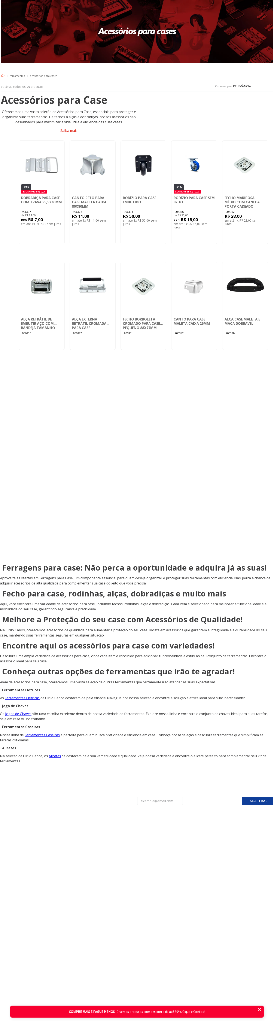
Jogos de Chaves (18, 713)
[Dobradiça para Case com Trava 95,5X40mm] (41, 192)
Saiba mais (68, 130)
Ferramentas (17, 76)
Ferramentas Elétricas (22, 698)
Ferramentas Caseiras (42, 735)
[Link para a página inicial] (3, 76)
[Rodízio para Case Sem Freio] (194, 192)
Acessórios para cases (43, 76)
